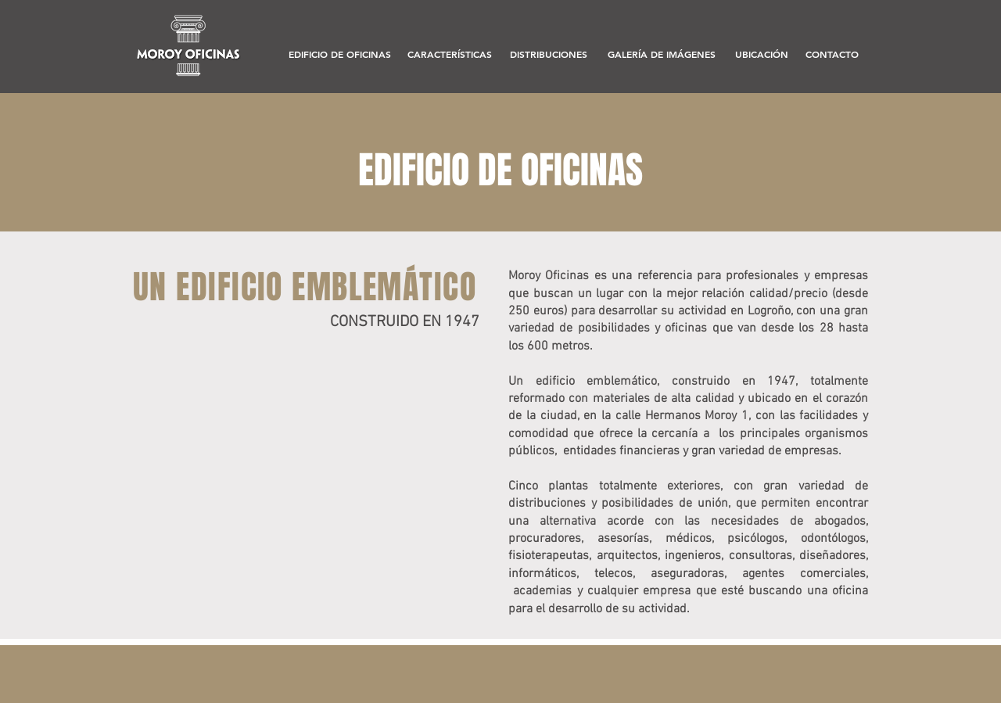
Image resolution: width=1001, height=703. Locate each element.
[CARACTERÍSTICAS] (449, 54)
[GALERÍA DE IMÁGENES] (661, 54)
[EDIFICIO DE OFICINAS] (339, 54)
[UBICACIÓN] (762, 54)
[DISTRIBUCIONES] (548, 54)
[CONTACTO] (832, 54)
